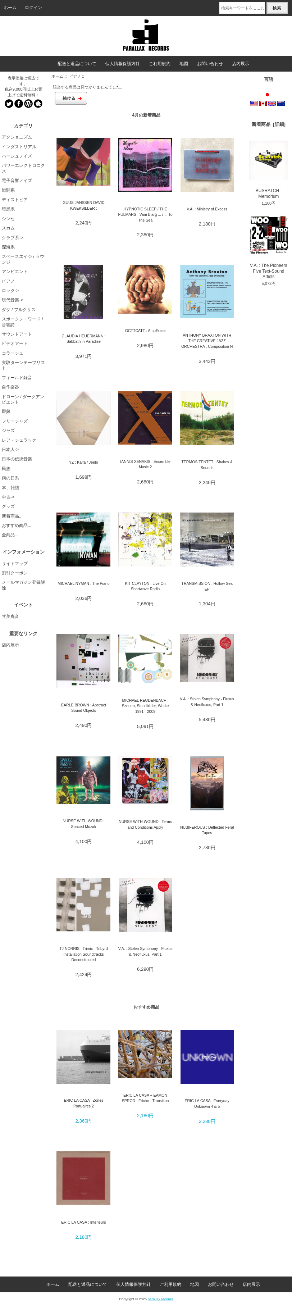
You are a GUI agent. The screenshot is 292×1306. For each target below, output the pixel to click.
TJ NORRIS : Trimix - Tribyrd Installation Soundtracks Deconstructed (83, 954)
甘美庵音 (10, 616)
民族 (6, 468)
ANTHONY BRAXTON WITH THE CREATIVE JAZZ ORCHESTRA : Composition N (207, 341)
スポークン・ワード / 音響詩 (22, 322)
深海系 (8, 247)
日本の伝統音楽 (17, 458)
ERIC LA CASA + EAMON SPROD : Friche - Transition (145, 1098)
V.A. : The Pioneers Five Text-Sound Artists (268, 247)
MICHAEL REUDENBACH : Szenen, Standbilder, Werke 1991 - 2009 (145, 706)
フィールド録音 (17, 377)
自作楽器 (10, 387)
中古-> (8, 497)
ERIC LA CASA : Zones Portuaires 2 (84, 1103)
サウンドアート (17, 334)
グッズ (8, 506)
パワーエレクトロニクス (23, 168)
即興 (6, 411)
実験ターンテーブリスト (23, 365)
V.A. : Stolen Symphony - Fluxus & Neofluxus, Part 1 (207, 701)
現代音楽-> (12, 299)
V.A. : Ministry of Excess (207, 209)
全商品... (10, 534)
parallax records (160, 1299)
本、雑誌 (10, 487)
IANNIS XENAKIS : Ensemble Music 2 (145, 464)
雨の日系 (10, 478)
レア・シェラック (19, 440)
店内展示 (240, 63)
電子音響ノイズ (17, 180)
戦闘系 (8, 190)
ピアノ (75, 76)
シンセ (8, 218)
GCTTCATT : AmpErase (145, 330)
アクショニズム (17, 137)
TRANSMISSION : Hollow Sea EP (206, 586)
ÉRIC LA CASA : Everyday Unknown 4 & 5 (207, 1103)
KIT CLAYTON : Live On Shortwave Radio (145, 586)
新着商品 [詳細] (269, 124)
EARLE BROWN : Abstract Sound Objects (83, 708)
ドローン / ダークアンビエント (23, 399)
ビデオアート (15, 343)
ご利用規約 (159, 63)
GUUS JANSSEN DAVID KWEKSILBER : (83, 205)
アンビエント (15, 271)
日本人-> (10, 449)
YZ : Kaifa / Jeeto (83, 462)
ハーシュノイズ (17, 156)
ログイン (33, 7)
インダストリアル (19, 146)
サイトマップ (15, 563)
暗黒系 (8, 208)
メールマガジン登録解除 (23, 585)
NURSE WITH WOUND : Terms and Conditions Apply (145, 824)
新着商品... (12, 516)
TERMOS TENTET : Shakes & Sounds (207, 464)
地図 (183, 63)
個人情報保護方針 (122, 63)
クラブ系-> (12, 237)
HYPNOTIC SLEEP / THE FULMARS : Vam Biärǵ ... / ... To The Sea (145, 214)
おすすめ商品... (16, 525)
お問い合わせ (210, 63)
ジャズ (8, 430)
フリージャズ (15, 421)
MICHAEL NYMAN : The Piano (83, 583)
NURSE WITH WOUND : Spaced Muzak (84, 823)
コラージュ (12, 353)
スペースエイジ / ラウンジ (23, 259)
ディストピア (15, 199)
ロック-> (10, 290)
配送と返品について (77, 63)
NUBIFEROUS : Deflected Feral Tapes (207, 830)
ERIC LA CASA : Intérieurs (83, 1222)
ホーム (10, 7)
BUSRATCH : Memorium (268, 170)
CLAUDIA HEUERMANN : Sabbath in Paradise (84, 338)
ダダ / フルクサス (19, 309)
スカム (8, 228)
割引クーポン (15, 572)
